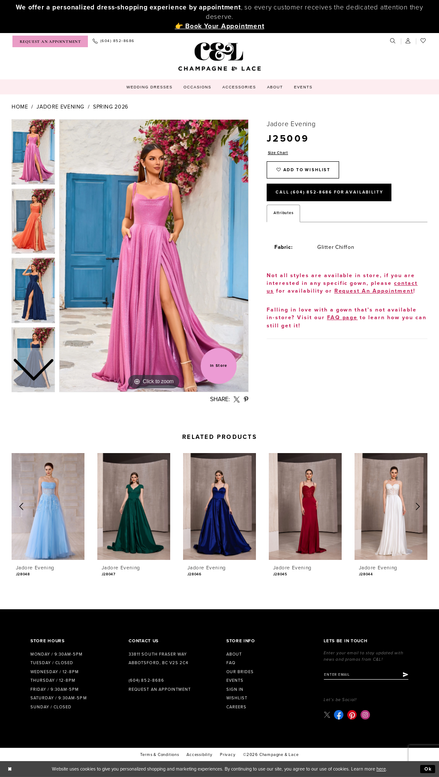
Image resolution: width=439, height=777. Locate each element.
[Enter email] (366, 675)
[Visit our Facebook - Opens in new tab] (338, 715)
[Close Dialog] (10, 769)
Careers (236, 707)
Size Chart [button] (278, 153)
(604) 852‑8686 (146, 680)
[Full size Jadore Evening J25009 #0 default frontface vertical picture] (154, 256)
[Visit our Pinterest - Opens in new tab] (352, 715)
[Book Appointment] (50, 41)
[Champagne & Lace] (219, 56)
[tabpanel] (154, 256)
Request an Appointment (159, 689)
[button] (408, 41)
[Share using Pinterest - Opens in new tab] (246, 399)
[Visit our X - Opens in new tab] (327, 714)
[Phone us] (113, 41)
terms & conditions (159, 754)
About (234, 654)
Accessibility (199, 754)
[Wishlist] (423, 41)
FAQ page (342, 317)
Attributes (283, 213)
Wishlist (236, 698)
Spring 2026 (110, 107)
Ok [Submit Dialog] (428, 769)
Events (235, 680)
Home (20, 107)
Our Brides (240, 671)
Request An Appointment (374, 291)
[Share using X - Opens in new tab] (237, 399)
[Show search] (393, 41)
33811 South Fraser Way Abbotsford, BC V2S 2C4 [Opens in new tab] (158, 659)
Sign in (235, 689)
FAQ (230, 662)
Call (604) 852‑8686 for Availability (329, 192)
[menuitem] (50, 41)
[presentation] (48, 506)
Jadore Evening (60, 107)
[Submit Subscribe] (405, 675)
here (381, 769)
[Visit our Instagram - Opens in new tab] (365, 715)
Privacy (228, 754)
